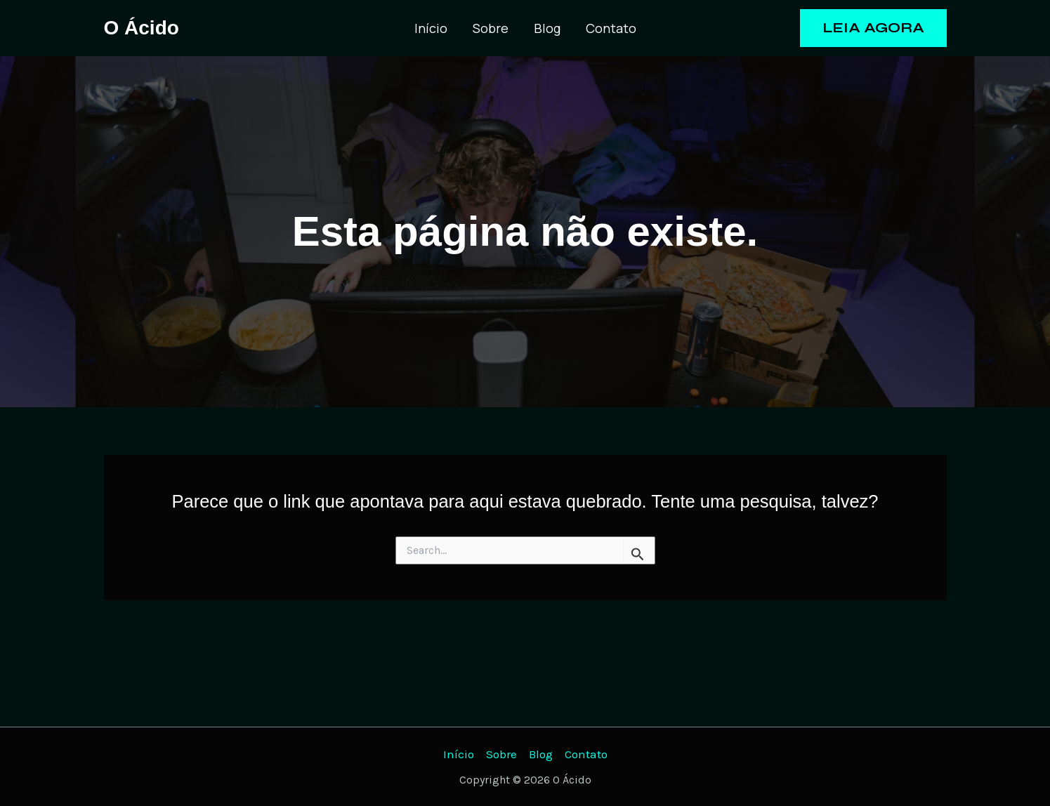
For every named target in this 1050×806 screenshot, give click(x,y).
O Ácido (141, 28)
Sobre (490, 28)
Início (430, 28)
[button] (873, 28)
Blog (547, 28)
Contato (611, 28)
